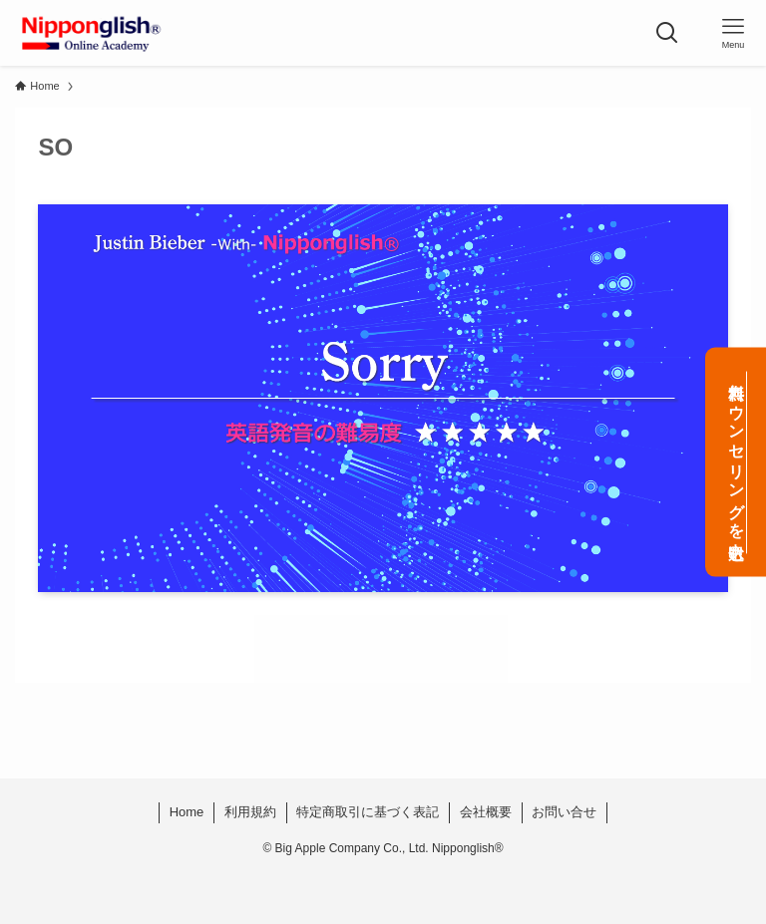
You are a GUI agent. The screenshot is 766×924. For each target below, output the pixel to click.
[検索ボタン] (667, 33)
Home (187, 811)
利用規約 (250, 811)
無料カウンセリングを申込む (736, 462)
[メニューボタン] (733, 33)
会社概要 (486, 811)
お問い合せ (564, 811)
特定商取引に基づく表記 (367, 811)
